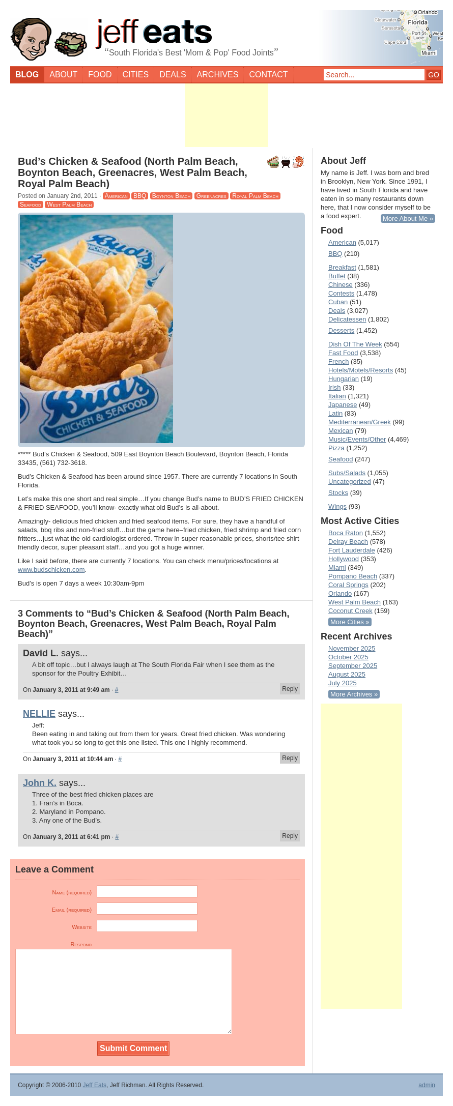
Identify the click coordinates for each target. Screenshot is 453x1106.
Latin (335, 413)
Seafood (30, 204)
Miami (337, 567)
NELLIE (39, 714)
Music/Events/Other (357, 439)
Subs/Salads (346, 473)
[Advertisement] (226, 115)
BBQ (139, 195)
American (116, 195)
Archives (218, 74)
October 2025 (348, 657)
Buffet (337, 276)
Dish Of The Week (355, 344)
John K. (39, 783)
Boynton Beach (171, 195)
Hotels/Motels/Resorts (360, 370)
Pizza (336, 448)
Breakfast (342, 267)
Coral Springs (348, 585)
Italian (337, 396)
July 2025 (342, 683)
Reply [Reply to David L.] (290, 688)
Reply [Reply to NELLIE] (290, 758)
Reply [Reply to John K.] (290, 835)
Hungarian (343, 379)
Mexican (340, 430)
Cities (136, 74)
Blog (27, 74)
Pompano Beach (352, 576)
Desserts (341, 330)
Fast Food (343, 353)
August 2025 (346, 674)
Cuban (338, 302)
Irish (334, 387)
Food (99, 74)
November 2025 (352, 648)
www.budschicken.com (51, 569)
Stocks (338, 493)
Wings (337, 506)
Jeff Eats (94, 1085)
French (338, 361)
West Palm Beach (69, 204)
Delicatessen (347, 319)
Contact (268, 74)
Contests (341, 293)
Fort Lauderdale (351, 550)
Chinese (340, 284)
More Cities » (350, 622)
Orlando (340, 593)
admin (426, 1085)
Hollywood (343, 559)
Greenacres (211, 195)
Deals (172, 74)
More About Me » (408, 218)
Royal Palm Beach (255, 195)
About (63, 74)
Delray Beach (348, 541)
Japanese (342, 405)
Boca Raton (345, 533)
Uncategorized (349, 481)
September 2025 (352, 666)
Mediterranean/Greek (359, 422)
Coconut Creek (350, 611)
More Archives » (354, 694)
